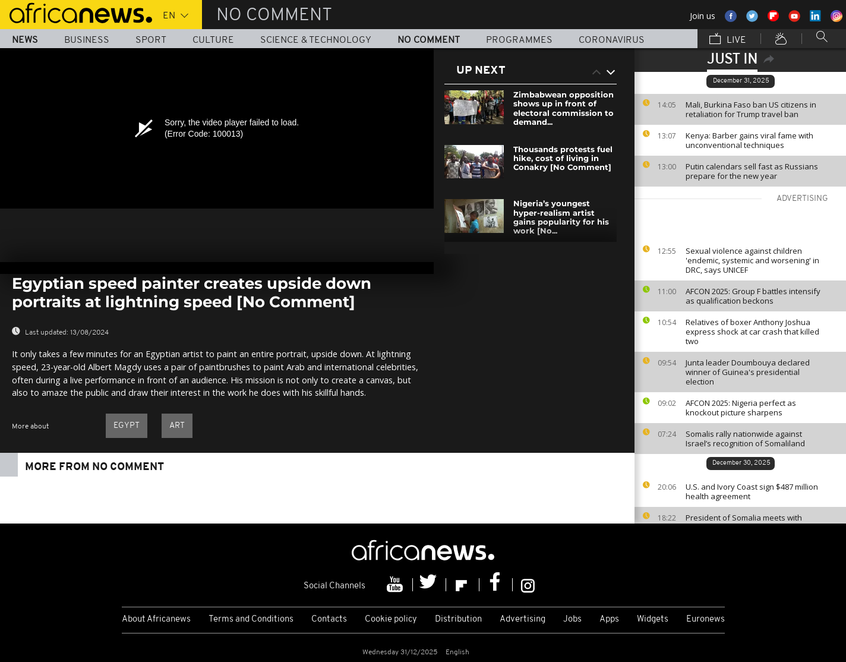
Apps (609, 619)
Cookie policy (391, 619)
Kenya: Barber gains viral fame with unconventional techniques (749, 140)
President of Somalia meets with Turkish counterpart (744, 522)
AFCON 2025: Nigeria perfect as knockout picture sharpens (741, 407)
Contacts (329, 619)
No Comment (428, 40)
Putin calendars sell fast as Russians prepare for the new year (752, 171)
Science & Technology (315, 40)
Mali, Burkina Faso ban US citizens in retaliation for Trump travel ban (751, 109)
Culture (213, 40)
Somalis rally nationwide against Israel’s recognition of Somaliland (745, 438)
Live (727, 39)
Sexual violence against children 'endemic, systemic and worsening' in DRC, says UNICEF (752, 260)
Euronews (705, 619)
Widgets (652, 619)
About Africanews (156, 619)
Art (177, 425)
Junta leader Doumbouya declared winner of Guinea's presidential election (748, 372)
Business (86, 40)
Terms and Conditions (251, 619)
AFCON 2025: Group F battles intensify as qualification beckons (753, 295)
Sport (150, 40)
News (25, 40)
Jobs (572, 619)
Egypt (126, 425)
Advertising (522, 619)
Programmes (519, 40)
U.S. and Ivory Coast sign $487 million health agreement (752, 491)
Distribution (458, 619)
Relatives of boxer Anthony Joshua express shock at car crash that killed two (752, 331)
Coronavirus (612, 40)
